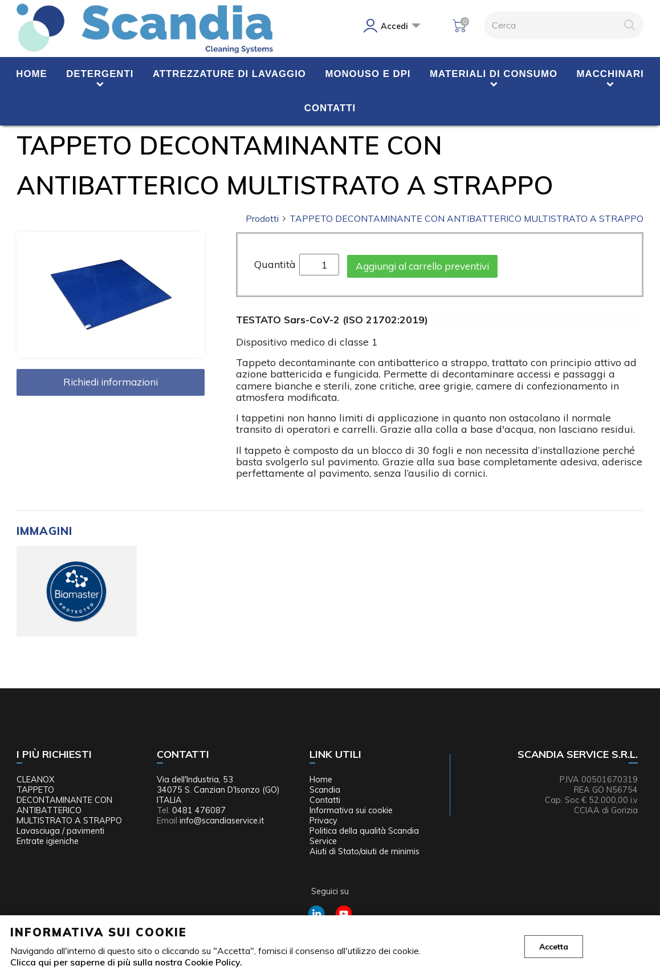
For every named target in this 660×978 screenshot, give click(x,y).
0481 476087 (199, 810)
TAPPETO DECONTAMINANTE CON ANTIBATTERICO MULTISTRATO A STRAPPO (466, 218)
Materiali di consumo (493, 73)
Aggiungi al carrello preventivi (422, 266)
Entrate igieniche (48, 841)
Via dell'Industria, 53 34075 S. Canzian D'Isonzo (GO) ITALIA (218, 789)
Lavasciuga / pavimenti (60, 831)
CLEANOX (35, 779)
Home (31, 73)
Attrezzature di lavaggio (229, 73)
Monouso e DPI (367, 73)
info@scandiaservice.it (222, 820)
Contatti (330, 108)
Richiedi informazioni (110, 382)
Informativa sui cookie (351, 810)
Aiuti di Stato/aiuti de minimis (364, 851)
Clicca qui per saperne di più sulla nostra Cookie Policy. (126, 962)
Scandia (324, 790)
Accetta (553, 947)
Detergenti (99, 73)
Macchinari (610, 73)
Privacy (323, 820)
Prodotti (266, 218)
